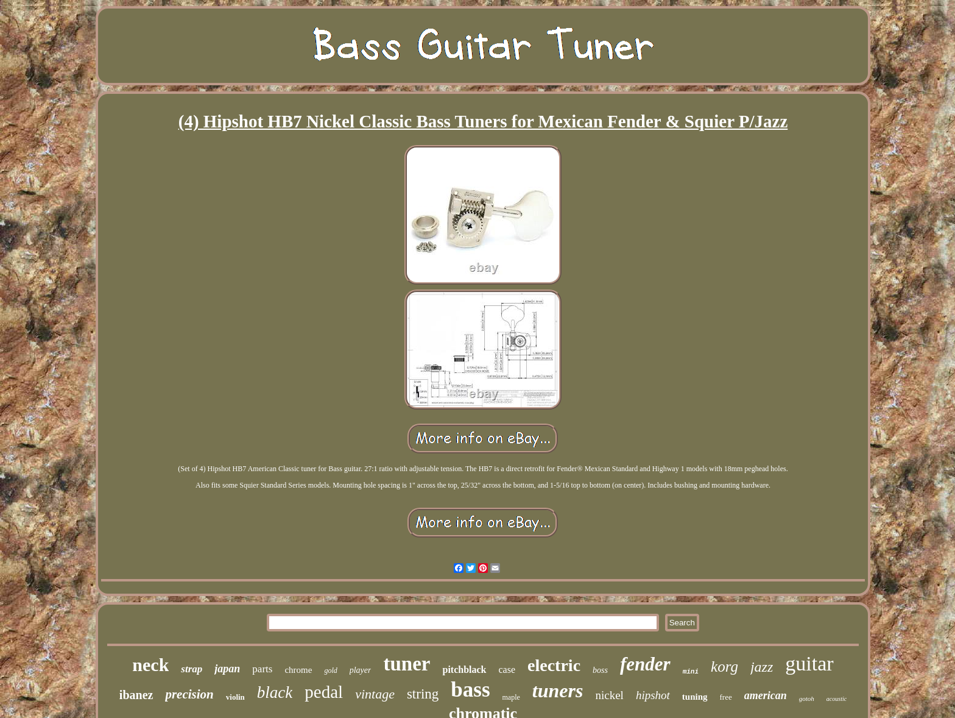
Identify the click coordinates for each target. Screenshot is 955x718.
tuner (406, 664)
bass (470, 690)
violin (235, 697)
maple (511, 697)
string (423, 694)
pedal (324, 692)
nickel (609, 695)
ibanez (136, 695)
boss (600, 670)
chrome (298, 670)
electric (553, 665)
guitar (809, 663)
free (726, 697)
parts (262, 669)
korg (724, 666)
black (274, 692)
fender (645, 664)
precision (189, 694)
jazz (761, 667)
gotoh (806, 698)
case (507, 669)
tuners (557, 691)
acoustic (836, 698)
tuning (695, 697)
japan (227, 669)
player (361, 670)
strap (191, 669)
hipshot (653, 695)
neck (150, 665)
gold (330, 670)
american (765, 695)
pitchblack (464, 669)
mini (691, 671)
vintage (375, 694)
